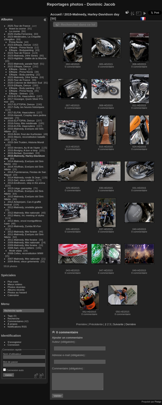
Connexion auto (13, 370)
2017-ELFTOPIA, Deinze (21, 104)
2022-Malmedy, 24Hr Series (23, 77)
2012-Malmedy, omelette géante (25, 207)
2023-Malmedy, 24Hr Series (23, 55)
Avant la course (17, 28)
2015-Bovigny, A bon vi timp (23, 150)
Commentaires (16, 321)
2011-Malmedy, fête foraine (22, 239)
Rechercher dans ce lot (78, 24)
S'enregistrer (14, 342)
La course (14, 31)
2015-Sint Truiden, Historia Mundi (26, 142)
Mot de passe (10, 361)
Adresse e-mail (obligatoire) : (69, 355)
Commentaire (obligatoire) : (68, 368)
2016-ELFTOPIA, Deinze (21, 120)
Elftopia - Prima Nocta (21, 47)
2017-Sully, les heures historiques (26, 107)
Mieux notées (15, 284)
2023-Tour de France (19, 52)
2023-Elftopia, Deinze (19, 44)
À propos (12, 323)
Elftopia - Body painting (21, 74)
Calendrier (13, 295)
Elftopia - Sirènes (18, 93)
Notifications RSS (17, 326)
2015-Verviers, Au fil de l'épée (24, 147)
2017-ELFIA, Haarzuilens (22, 112)
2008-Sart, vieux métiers (21, 247)
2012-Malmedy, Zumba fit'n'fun (24, 226)
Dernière (131, 324)
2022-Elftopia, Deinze (19, 66)
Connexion (13, 344)
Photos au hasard (17, 292)
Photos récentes (16, 287)
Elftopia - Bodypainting (21, 50)
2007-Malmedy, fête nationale (24, 258)
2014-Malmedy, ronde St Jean (24, 177)
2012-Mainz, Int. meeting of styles (26, 215)
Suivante (118, 324)
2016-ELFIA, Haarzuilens (21, 126)
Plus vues (13, 281)
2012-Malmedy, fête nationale (24, 212)
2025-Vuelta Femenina (20, 33)
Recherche (14, 318)
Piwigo (158, 401)
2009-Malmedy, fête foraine (22, 245)
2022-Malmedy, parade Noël (23, 63)
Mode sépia (15, 250)
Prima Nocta (16, 42)
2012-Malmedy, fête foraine (22, 231)
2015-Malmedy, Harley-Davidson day (91, 14)
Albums (7, 19)
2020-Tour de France (19, 80)
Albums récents (16, 289)
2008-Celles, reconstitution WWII (25, 253)
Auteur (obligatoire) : (64, 341)
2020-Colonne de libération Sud (25, 82)
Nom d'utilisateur (12, 353)
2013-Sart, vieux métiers (21, 180)
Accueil (56, 14)
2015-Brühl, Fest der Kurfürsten (25, 134)
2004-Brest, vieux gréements (23, 261)
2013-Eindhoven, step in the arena (26, 182)
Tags (10, 315)
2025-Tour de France (19, 25)
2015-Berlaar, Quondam (21, 153)
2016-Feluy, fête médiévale (22, 123)
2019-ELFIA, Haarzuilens (21, 96)
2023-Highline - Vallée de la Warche (27, 58)
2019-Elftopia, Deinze (19, 85)
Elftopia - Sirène (18, 69)
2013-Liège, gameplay (20, 188)
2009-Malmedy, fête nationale (24, 242)
